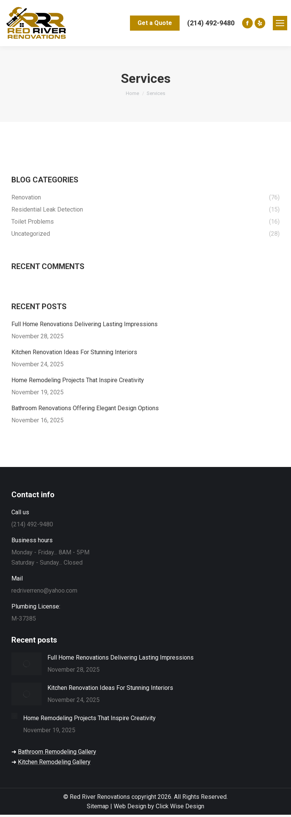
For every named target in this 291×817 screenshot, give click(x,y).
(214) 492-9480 (211, 23)
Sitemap (98, 806)
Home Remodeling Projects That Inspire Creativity (77, 380)
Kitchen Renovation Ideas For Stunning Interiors (74, 352)
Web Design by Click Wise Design (159, 806)
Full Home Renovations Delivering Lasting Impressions (84, 324)
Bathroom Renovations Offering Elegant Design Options (85, 408)
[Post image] (26, 663)
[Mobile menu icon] (280, 23)
